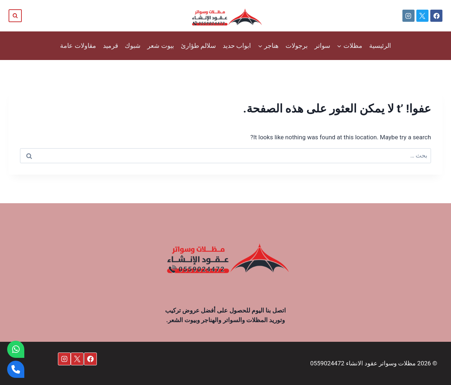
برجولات (297, 45)
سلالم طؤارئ (198, 45)
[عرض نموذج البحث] (15, 15)
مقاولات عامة (78, 45)
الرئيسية (380, 45)
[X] (422, 16)
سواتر (322, 45)
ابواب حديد (237, 45)
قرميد (110, 45)
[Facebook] (436, 16)
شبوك (132, 45)
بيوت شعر (160, 45)
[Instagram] (408, 16)
